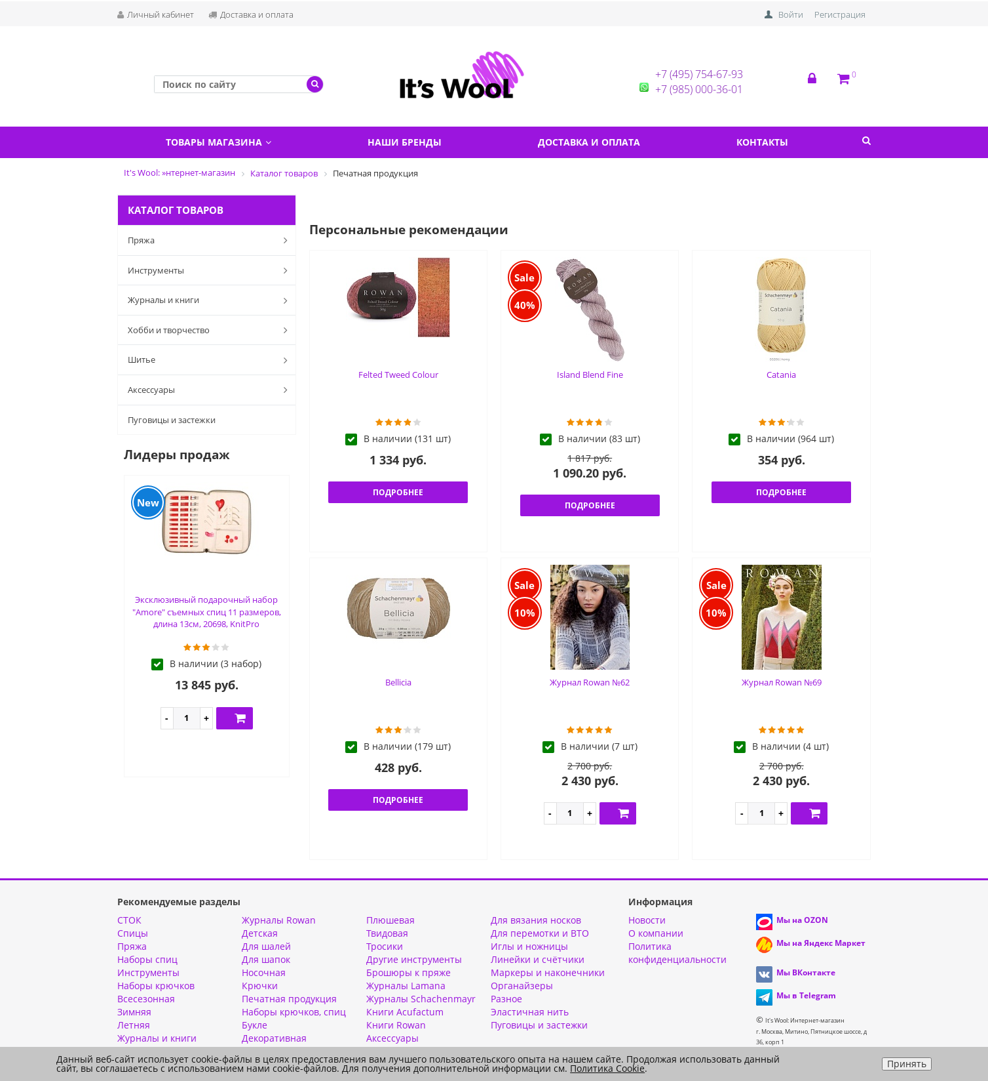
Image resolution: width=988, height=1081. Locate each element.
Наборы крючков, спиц (294, 1012)
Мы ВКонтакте (805, 972)
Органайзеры (522, 985)
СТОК (129, 920)
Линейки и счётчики (537, 959)
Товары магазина (218, 142)
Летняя (133, 1025)
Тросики (384, 946)
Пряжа (210, 240)
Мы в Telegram (806, 995)
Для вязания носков (536, 920)
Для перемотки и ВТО (540, 933)
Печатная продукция (289, 998)
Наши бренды (405, 142)
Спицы (132, 933)
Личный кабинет (155, 14)
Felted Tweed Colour (398, 374)
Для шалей (266, 946)
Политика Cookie (607, 1068)
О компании (655, 933)
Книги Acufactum (405, 1012)
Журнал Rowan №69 (782, 682)
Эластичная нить (530, 1012)
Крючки (260, 985)
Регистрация (839, 14)
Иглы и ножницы (529, 946)
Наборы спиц (147, 959)
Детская (260, 933)
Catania (781, 374)
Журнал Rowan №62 (590, 682)
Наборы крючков (156, 985)
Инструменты (210, 270)
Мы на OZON (802, 920)
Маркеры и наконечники (548, 972)
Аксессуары (210, 389)
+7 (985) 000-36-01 (699, 89)
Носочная (264, 972)
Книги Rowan (396, 1025)
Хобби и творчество (210, 330)
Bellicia (398, 682)
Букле (254, 1025)
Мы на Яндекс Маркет (820, 942)
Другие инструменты (414, 959)
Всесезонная (146, 998)
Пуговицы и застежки (172, 420)
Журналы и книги (210, 300)
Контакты (762, 142)
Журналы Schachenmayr (421, 998)
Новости (647, 920)
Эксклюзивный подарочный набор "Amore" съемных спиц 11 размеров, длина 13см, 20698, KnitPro (206, 612)
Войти (790, 14)
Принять (906, 1063)
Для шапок (266, 959)
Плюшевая (390, 920)
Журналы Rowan (279, 920)
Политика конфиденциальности (677, 953)
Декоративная (274, 1038)
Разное (506, 998)
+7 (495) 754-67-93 (699, 74)
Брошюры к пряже (408, 972)
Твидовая (387, 933)
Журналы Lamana (406, 985)
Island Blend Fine (590, 374)
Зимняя (134, 1012)
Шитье (210, 360)
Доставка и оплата (251, 14)
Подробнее (398, 492)
